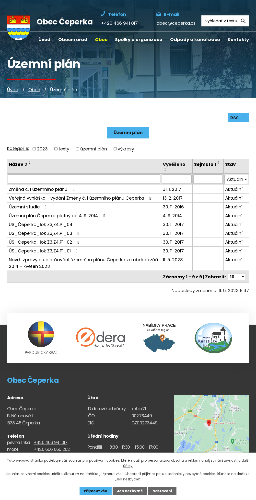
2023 (42, 149)
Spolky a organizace (138, 39)
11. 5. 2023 (173, 259)
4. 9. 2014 (172, 215)
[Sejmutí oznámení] (208, 179)
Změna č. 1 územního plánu (42, 189)
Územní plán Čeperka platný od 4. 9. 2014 (58, 215)
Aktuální (234, 189)
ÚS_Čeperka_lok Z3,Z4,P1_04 (45, 224)
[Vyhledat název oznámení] (84, 179)
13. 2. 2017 (173, 198)
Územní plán (128, 132)
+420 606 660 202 (52, 449)
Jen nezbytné (130, 491)
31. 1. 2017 (172, 189)
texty (63, 149)
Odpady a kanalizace (195, 39)
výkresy (126, 149)
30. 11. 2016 (173, 207)
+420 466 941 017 (50, 442)
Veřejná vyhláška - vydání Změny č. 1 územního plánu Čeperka (81, 198)
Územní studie (29, 207)
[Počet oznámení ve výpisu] (236, 276)
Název (18, 164)
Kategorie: (18, 148)
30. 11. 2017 (173, 224)
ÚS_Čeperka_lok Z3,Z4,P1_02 (45, 242)
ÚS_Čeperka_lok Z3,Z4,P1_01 (44, 251)
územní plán (93, 149)
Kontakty (238, 39)
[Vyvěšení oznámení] (177, 179)
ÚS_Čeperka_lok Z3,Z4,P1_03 (45, 233)
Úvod (44, 39)
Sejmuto (205, 164)
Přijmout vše (95, 491)
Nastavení (162, 491)
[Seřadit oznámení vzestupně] (30, 162)
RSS (238, 118)
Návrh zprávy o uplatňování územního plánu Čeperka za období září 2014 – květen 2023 (83, 262)
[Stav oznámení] (236, 179)
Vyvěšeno (174, 164)
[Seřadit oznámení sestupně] (30, 164)
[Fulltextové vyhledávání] (225, 20)
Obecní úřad (72, 39)
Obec (101, 39)
